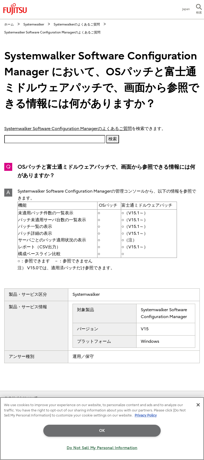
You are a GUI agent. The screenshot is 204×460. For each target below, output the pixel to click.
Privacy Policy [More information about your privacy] (146, 415)
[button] (199, 9)
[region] (102, 428)
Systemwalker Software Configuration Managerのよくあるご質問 (68, 128)
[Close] (198, 405)
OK (102, 430)
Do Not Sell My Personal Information (102, 448)
